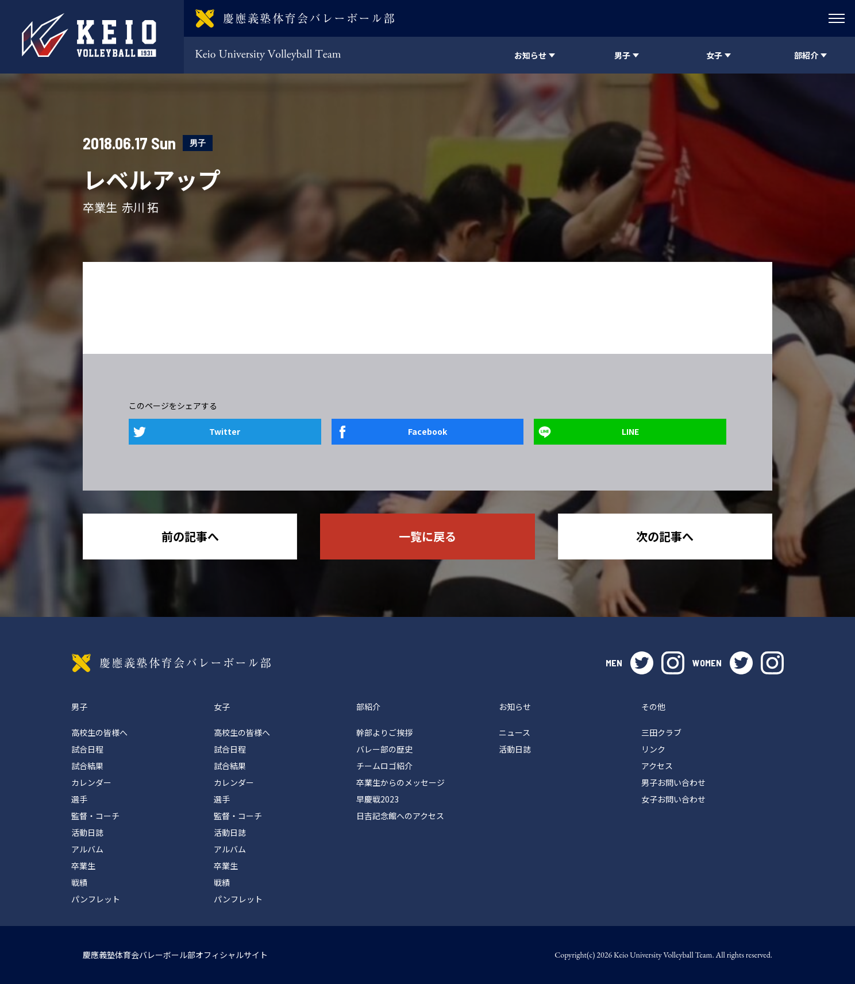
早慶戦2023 (377, 799)
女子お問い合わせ (673, 799)
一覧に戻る (427, 536)
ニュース (514, 732)
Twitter (224, 431)
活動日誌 (87, 832)
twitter (641, 662)
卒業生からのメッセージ (400, 782)
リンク (653, 749)
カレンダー (91, 782)
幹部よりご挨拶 (384, 732)
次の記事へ (665, 536)
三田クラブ (661, 732)
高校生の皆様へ (99, 732)
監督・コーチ (95, 815)
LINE (630, 431)
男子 (198, 143)
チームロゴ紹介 (384, 765)
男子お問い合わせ (673, 782)
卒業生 (83, 865)
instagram (672, 662)
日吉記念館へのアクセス (400, 815)
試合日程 (87, 749)
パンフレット (95, 899)
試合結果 (87, 765)
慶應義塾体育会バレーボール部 (171, 663)
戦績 (79, 882)
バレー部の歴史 (384, 749)
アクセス (657, 765)
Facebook (427, 431)
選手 (79, 799)
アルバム (87, 849)
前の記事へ (190, 536)
